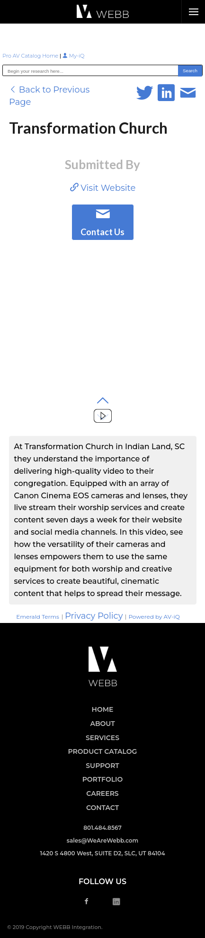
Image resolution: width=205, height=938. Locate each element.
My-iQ (73, 55)
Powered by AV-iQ (153, 616)
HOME (103, 709)
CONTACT (102, 807)
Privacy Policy (94, 616)
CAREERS (102, 793)
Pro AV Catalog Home (31, 55)
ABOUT (102, 723)
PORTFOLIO (102, 779)
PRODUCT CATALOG (102, 751)
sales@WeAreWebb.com (102, 840)
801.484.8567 (102, 827)
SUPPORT (102, 765)
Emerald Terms (37, 616)
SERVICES (102, 737)
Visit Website (103, 188)
